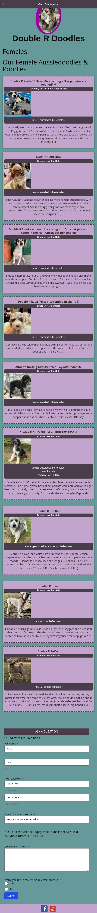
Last (6, 768)
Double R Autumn (48, 157)
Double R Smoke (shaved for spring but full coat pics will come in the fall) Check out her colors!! (48, 231)
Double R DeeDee (49, 511)
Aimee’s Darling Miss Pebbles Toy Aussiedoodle (48, 367)
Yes (12, 883)
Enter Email (10, 790)
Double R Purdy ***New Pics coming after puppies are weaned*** (49, 82)
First (6, 755)
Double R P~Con (48, 651)
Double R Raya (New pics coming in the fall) (48, 302)
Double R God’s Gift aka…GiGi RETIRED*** (48, 432)
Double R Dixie (49, 586)
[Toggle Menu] (4, 4)
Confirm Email (11, 803)
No (12, 889)
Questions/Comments (17, 846)
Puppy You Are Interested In (20, 814)
